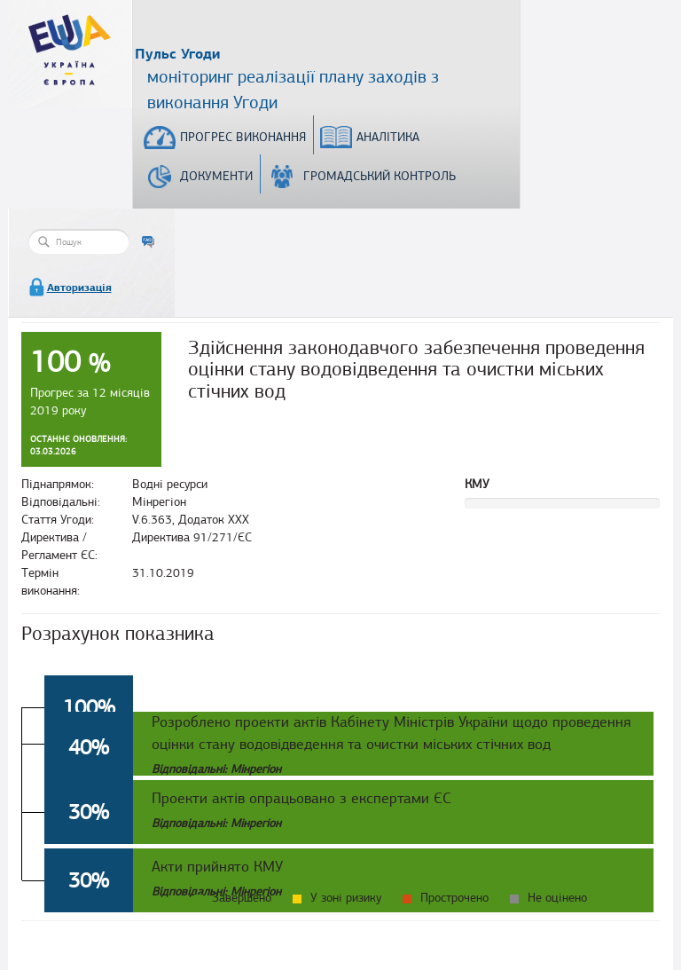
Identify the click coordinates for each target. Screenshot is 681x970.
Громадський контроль (379, 176)
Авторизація (79, 287)
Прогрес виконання (243, 137)
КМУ (477, 484)
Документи (216, 176)
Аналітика (387, 137)
